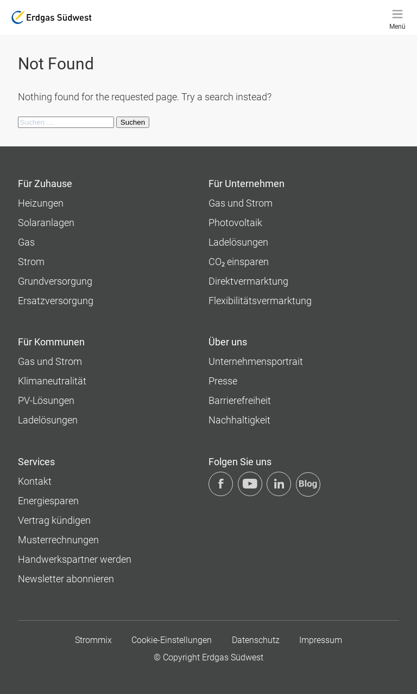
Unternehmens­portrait (255, 361)
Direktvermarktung (248, 281)
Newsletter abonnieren (66, 578)
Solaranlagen (46, 222)
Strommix (93, 640)
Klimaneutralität (52, 381)
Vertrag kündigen (54, 520)
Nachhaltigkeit (239, 420)
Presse (222, 381)
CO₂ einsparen (238, 261)
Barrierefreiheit (239, 400)
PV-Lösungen (46, 400)
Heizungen (41, 203)
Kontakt (35, 481)
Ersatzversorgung (55, 300)
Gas (26, 242)
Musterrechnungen (58, 539)
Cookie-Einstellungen (171, 640)
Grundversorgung (55, 281)
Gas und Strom (240, 203)
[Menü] (397, 17)
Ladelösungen (238, 242)
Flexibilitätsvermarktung (260, 300)
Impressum (320, 640)
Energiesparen (48, 500)
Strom (31, 261)
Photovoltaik (235, 222)
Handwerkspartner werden (74, 559)
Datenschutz (256, 640)
